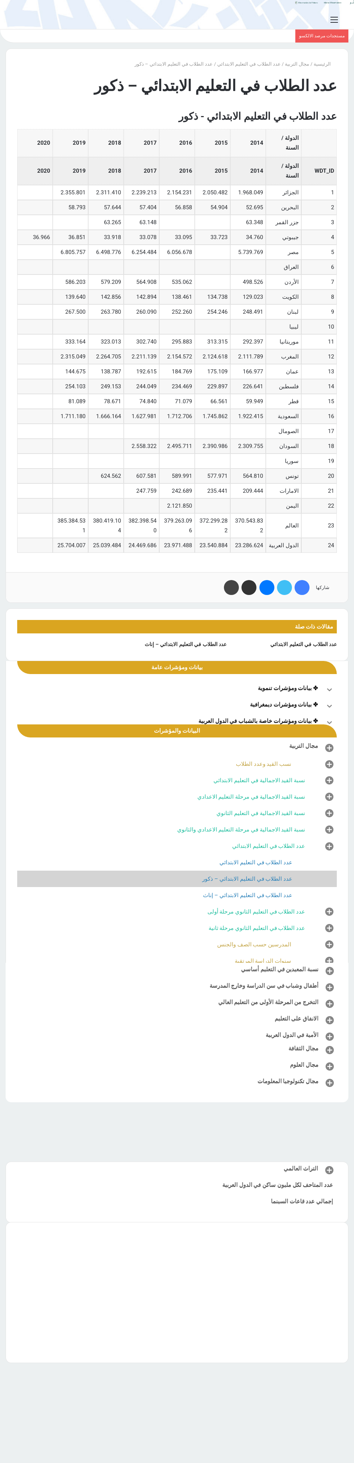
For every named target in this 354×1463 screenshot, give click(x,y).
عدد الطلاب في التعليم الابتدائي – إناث (186, 644)
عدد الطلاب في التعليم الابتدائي (249, 64)
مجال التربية (297, 64)
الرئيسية (325, 64)
